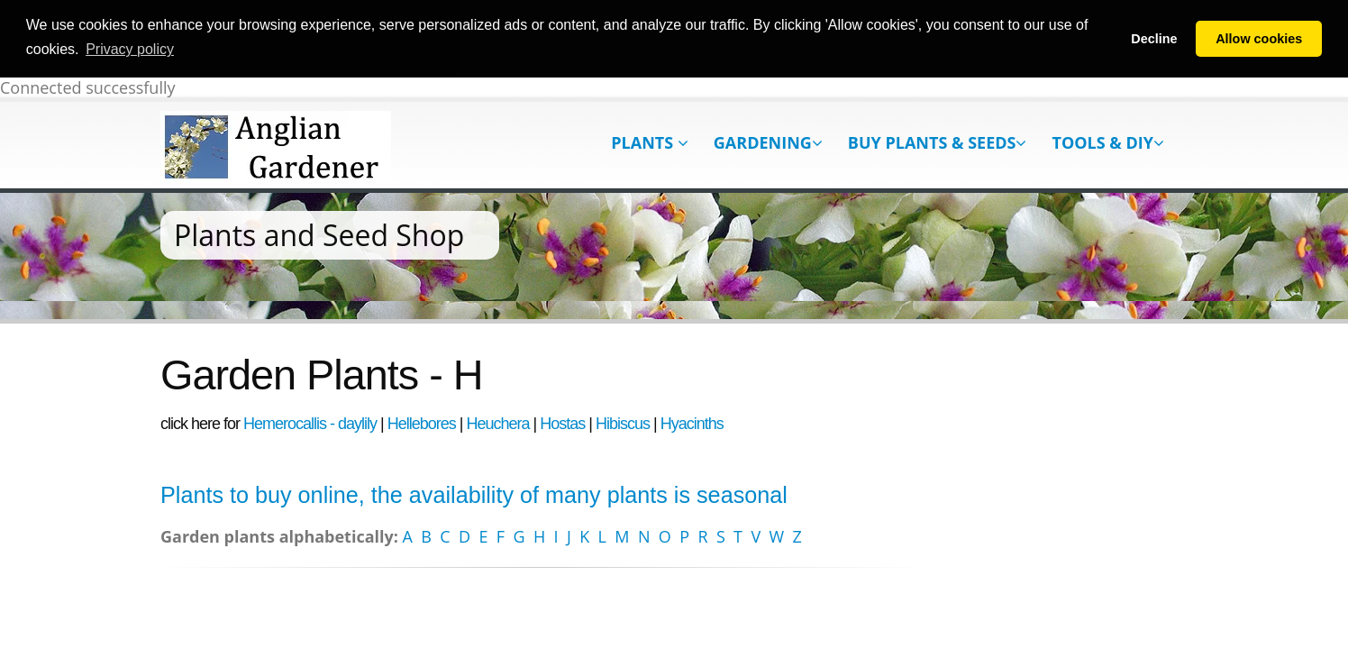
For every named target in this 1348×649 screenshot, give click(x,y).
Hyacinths (692, 422)
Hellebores (421, 422)
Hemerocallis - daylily (310, 422)
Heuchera (498, 422)
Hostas (562, 422)
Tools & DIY (1108, 140)
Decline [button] (1154, 39)
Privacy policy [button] (130, 49)
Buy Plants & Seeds (937, 140)
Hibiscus (623, 422)
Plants (649, 140)
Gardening (768, 140)
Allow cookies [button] (1259, 39)
